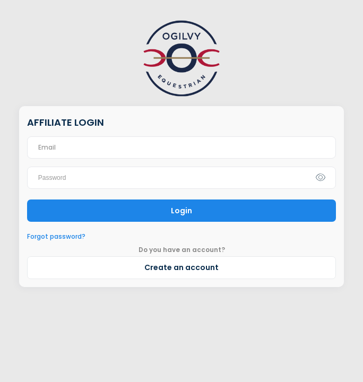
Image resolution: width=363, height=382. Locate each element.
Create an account (181, 267)
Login (181, 210)
